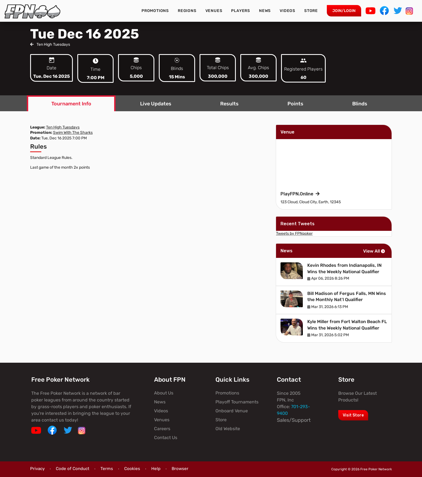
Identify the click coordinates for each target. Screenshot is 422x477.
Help (155, 468)
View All (374, 251)
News (265, 10)
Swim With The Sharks (73, 132)
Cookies (132, 468)
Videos (287, 10)
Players (240, 10)
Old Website (227, 428)
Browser (180, 468)
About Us (163, 393)
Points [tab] (295, 104)
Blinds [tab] (359, 104)
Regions (187, 10)
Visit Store (353, 415)
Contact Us (165, 437)
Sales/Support (294, 420)
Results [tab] (229, 104)
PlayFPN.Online (300, 194)
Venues (213, 10)
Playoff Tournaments (236, 402)
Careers (162, 428)
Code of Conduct (72, 468)
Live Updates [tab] (155, 104)
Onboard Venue (231, 410)
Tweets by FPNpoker (294, 233)
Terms (106, 468)
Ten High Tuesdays (50, 44)
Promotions (155, 10)
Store (311, 10)
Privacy (37, 468)
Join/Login (344, 10)
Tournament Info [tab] (71, 104)
